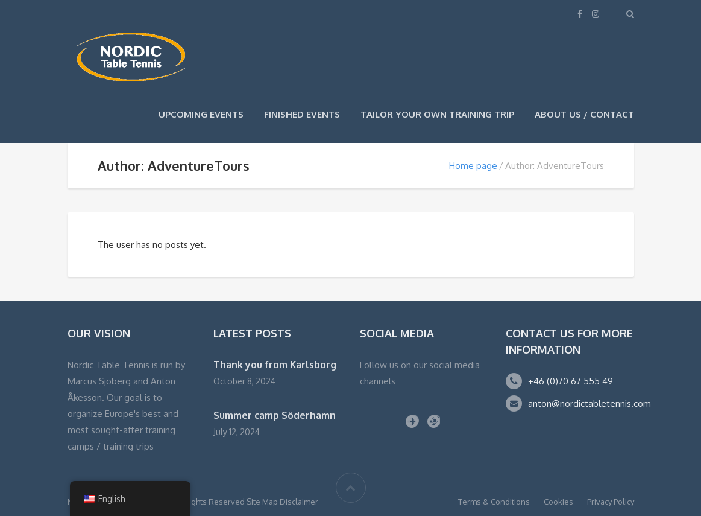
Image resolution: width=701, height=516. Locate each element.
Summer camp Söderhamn (274, 415)
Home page (473, 165)
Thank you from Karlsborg (274, 364)
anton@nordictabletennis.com (589, 403)
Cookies (558, 501)
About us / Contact (584, 114)
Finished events (302, 114)
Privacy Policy (610, 501)
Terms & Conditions (494, 501)
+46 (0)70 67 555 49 (570, 381)
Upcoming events (201, 114)
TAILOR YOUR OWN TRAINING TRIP (437, 114)
